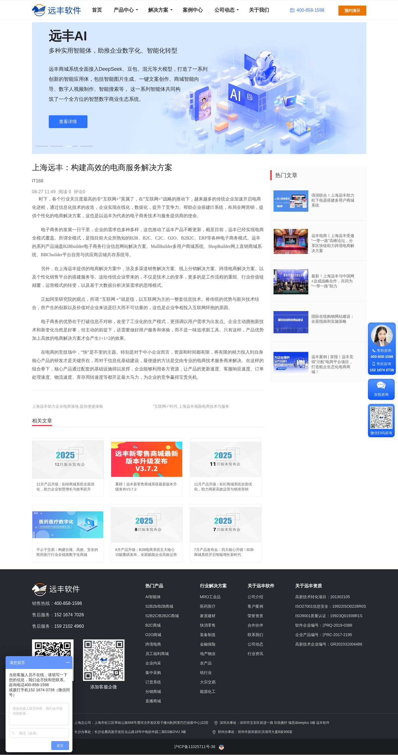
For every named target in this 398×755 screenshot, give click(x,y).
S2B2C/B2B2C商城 (162, 616)
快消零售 (208, 625)
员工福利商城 (157, 653)
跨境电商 (153, 644)
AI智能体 (153, 597)
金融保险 (208, 644)
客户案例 (255, 606)
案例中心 (193, 10)
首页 (97, 10)
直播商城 (153, 701)
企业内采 (153, 663)
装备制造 (208, 634)
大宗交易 (208, 682)
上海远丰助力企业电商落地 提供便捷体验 (67, 406)
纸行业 (206, 672)
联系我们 (255, 634)
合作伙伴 (255, 625)
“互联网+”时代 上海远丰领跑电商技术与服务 (191, 406)
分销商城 (153, 691)
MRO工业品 (210, 597)
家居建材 (208, 616)
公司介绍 (255, 597)
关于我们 (259, 10)
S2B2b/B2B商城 (159, 606)
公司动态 (224, 10)
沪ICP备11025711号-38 (194, 746)
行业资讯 (255, 653)
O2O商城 (153, 634)
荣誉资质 (255, 616)
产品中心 (124, 10)
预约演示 (352, 10)
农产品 (206, 663)
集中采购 (153, 672)
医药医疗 (208, 606)
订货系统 (153, 682)
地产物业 (208, 653)
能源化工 (208, 691)
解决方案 (158, 10)
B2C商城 (153, 625)
